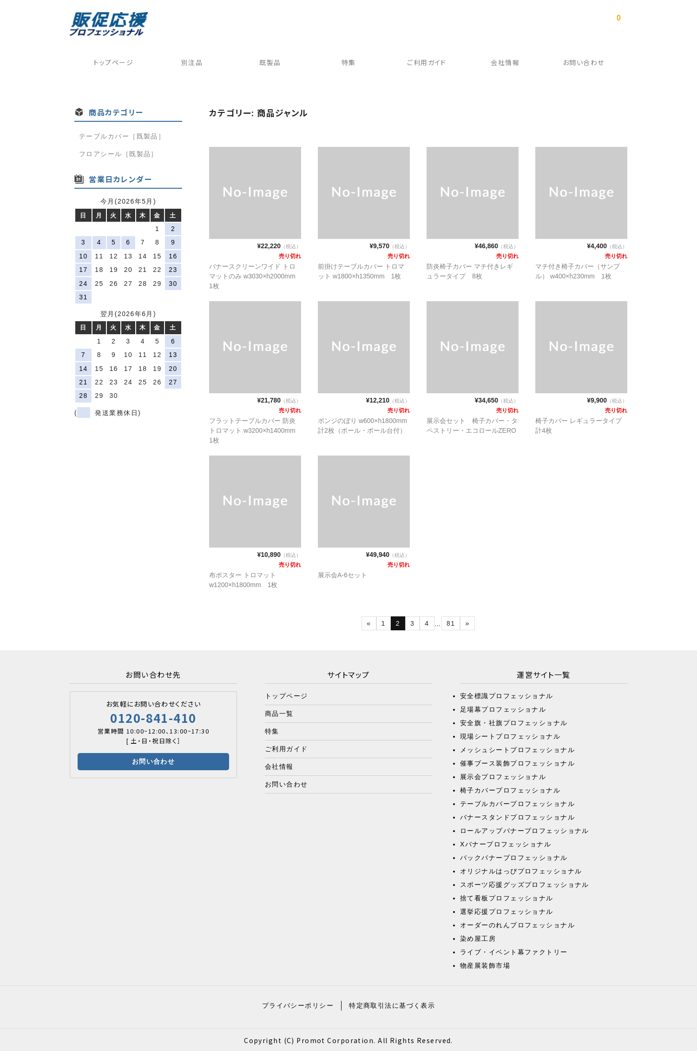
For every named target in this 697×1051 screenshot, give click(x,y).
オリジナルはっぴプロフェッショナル (521, 869)
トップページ (109, 64)
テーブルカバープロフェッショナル (517, 802)
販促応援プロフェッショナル (109, 24)
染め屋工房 (478, 937)
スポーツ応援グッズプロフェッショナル (524, 883)
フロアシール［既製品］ (118, 152)
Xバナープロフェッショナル (505, 842)
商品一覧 (279, 712)
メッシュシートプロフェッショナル (517, 748)
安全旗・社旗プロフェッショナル (514, 721)
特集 (348, 64)
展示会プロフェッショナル (503, 775)
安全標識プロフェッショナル (506, 694)
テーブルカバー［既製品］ (122, 135)
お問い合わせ (587, 64)
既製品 (268, 64)
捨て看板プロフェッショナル (506, 896)
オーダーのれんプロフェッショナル (517, 923)
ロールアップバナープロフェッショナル (524, 829)
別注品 (189, 64)
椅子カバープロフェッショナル (510, 789)
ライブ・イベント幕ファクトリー (514, 950)
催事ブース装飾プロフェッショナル (517, 762)
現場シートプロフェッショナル (510, 735)
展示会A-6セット (342, 573)
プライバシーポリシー (298, 1004)
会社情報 (507, 64)
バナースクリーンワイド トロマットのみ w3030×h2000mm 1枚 (255, 274)
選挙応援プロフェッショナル (506, 910)
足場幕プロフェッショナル (503, 708)
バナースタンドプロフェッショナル (517, 816)
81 (451, 622)
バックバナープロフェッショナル (514, 856)
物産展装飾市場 (485, 964)
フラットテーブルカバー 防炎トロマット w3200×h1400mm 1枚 (255, 429)
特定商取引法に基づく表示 (392, 1004)
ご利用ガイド (428, 64)
